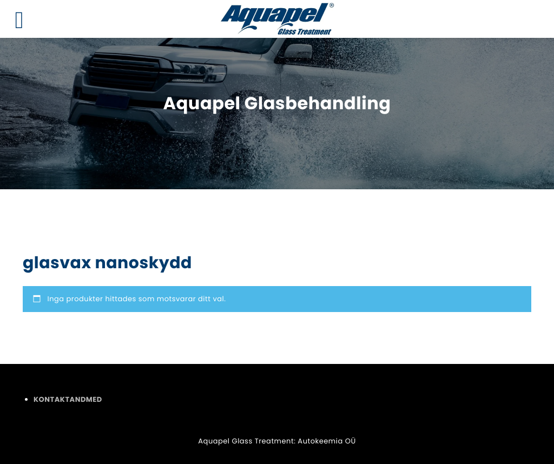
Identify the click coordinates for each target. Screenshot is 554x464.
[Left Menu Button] (19, 20)
